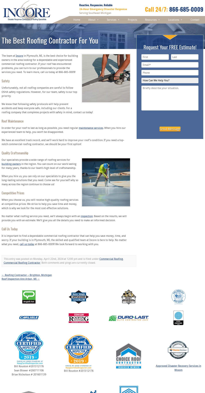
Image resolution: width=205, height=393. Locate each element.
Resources (152, 20)
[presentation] (170, 118)
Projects (132, 19)
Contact (195, 19)
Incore (19, 55)
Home (76, 19)
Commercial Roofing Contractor (22, 262)
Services (113, 20)
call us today (27, 244)
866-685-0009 (186, 9)
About (93, 20)
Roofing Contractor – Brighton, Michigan (27, 275)
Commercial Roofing (111, 258)
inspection (87, 216)
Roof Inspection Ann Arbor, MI (21, 278)
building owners (11, 164)
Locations (175, 20)
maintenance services (91, 128)
